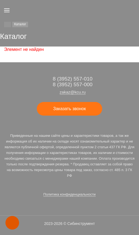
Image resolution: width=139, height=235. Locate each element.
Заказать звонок (69, 108)
